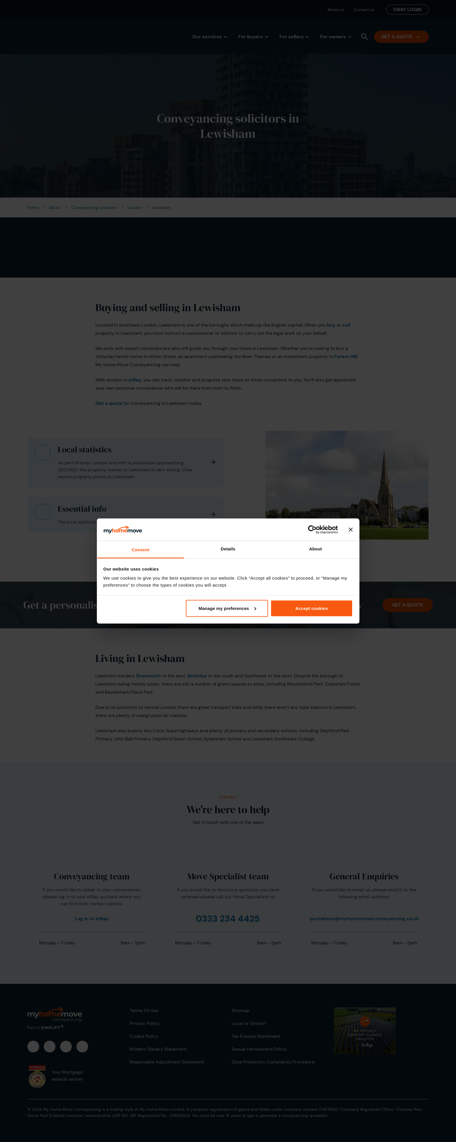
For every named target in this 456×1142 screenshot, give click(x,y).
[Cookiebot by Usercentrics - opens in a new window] (312, 529)
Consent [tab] (140, 549)
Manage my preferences (227, 608)
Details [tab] (228, 548)
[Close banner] (351, 529)
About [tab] (315, 548)
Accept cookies (311, 608)
